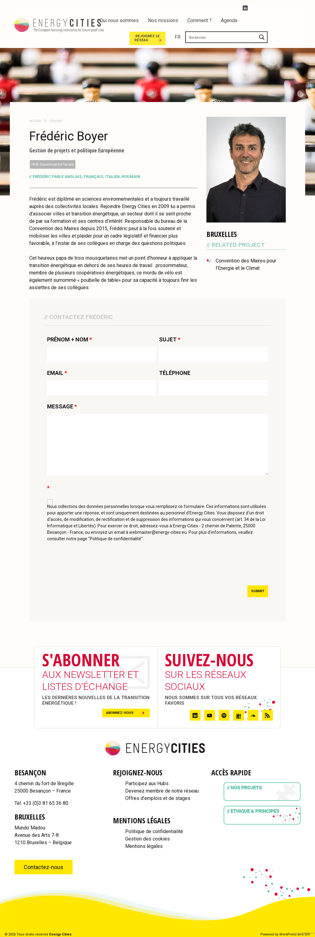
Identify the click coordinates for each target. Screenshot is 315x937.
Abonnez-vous (120, 713)
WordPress (288, 934)
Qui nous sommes (119, 20)
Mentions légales (144, 846)
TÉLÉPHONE (174, 373)
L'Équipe (55, 121)
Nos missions (163, 20)
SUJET (169, 340)
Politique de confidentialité (154, 831)
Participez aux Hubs (147, 783)
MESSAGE (62, 407)
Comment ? (199, 20)
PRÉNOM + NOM (69, 340)
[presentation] (94, 566)
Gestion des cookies (147, 839)
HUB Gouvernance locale (52, 164)
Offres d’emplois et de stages (157, 798)
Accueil (35, 121)
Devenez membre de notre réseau (162, 791)
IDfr (307, 934)
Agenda (229, 20)
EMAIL (57, 373)
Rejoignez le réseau (213, 38)
